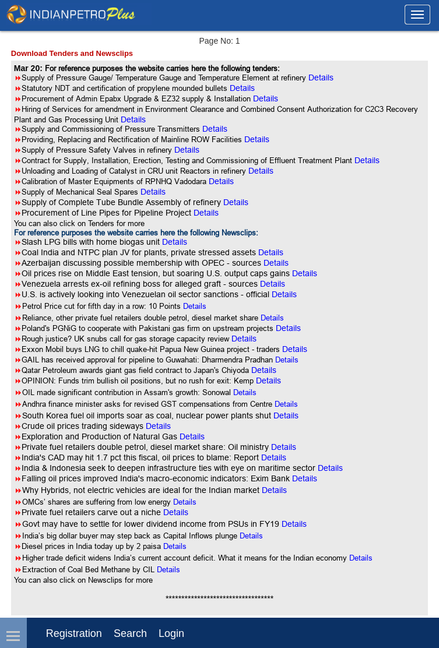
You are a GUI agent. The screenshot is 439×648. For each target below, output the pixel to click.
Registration (74, 633)
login (171, 633)
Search (130, 633)
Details (194, 306)
